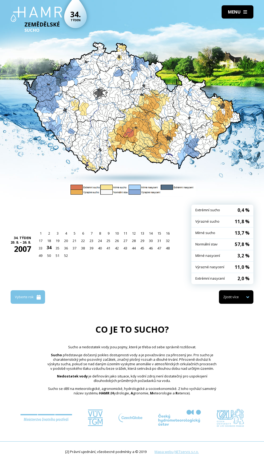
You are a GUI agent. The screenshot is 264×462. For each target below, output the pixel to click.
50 (49, 255)
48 (168, 248)
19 (57, 240)
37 (74, 248)
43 (125, 248)
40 (100, 248)
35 (57, 248)
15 (159, 233)
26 (117, 240)
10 (117, 233)
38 (83, 248)
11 (125, 233)
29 (142, 240)
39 (91, 248)
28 (134, 240)
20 (66, 240)
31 (159, 240)
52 (66, 255)
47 (159, 248)
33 (40, 248)
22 (83, 240)
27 (125, 240)
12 (134, 233)
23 (91, 240)
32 (168, 240)
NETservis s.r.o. (186, 451)
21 (74, 240)
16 (168, 233)
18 (49, 240)
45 (142, 248)
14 (151, 233)
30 (151, 240)
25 (108, 240)
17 (40, 240)
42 (117, 248)
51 (57, 255)
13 (142, 233)
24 (100, 240)
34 (49, 247)
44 (134, 248)
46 (151, 248)
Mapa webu (164, 451)
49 (40, 255)
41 (108, 248)
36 (66, 248)
